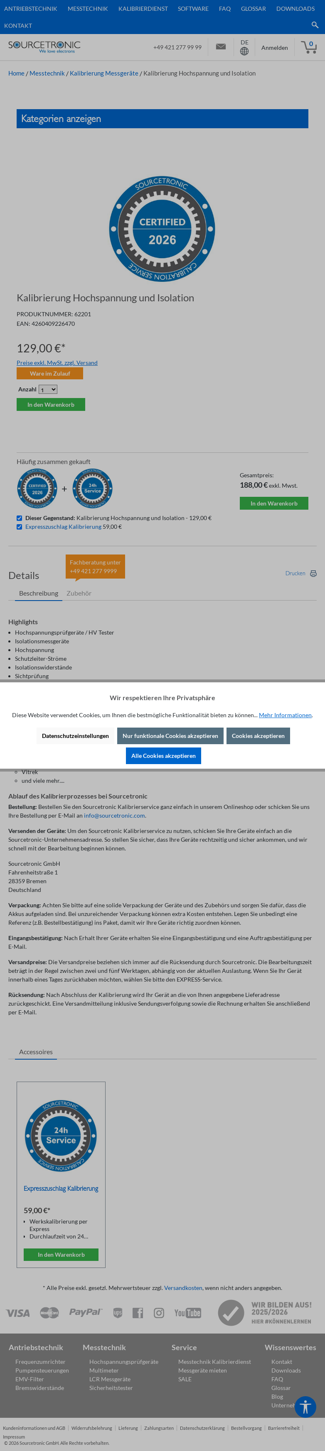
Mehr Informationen (285, 714)
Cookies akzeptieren (258, 735)
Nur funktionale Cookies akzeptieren (170, 735)
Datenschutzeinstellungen (75, 735)
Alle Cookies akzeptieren (163, 755)
